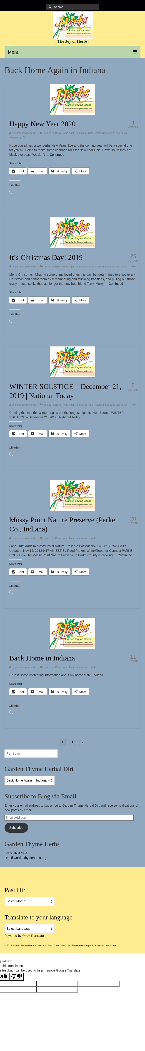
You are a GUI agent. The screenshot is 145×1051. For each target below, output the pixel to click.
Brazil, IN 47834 (16, 853)
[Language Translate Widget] (30, 928)
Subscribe (16, 827)
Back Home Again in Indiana (71, 133)
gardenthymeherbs (25, 133)
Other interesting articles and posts (107, 133)
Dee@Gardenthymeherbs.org (25, 858)
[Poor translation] (16, 977)
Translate (33, 935)
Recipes (13, 137)
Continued (57, 154)
